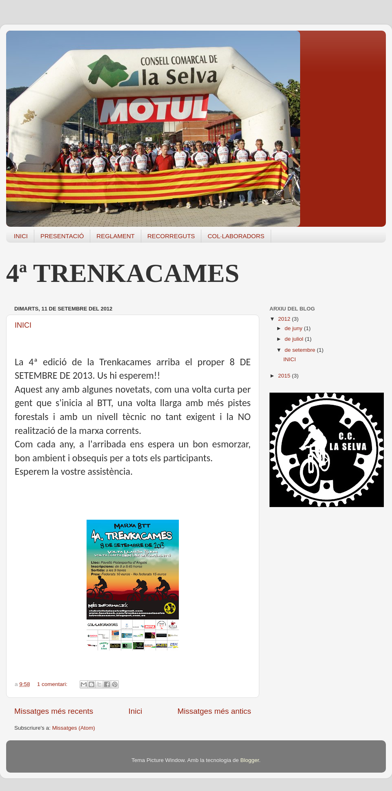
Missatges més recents (53, 711)
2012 (285, 319)
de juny (294, 328)
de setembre (301, 350)
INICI (21, 235)
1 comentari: (53, 684)
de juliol (295, 339)
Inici (136, 711)
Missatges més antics (214, 711)
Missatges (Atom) (73, 728)
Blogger (249, 760)
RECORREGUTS (171, 235)
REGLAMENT (115, 235)
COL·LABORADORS (235, 235)
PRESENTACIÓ (62, 235)
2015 (285, 376)
